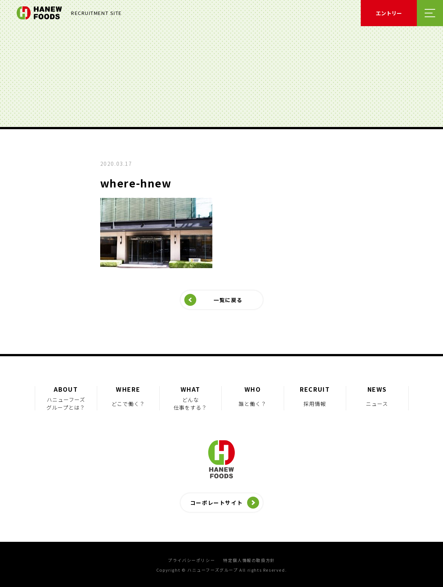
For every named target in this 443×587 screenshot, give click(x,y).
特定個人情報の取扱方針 (249, 560)
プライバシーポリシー (191, 560)
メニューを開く (430, 13)
